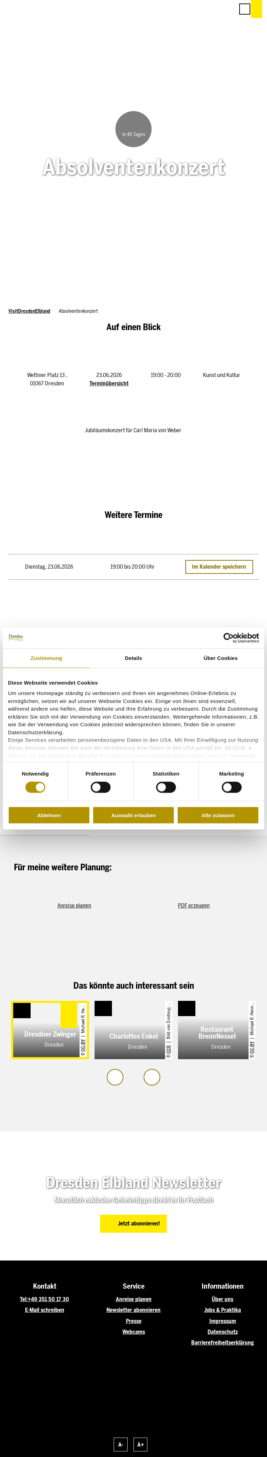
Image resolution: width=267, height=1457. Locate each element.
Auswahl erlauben (133, 815)
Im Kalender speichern (219, 567)
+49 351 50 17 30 (48, 1299)
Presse (133, 1321)
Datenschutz (223, 1332)
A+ (140, 1444)
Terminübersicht (109, 383)
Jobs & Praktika (222, 1310)
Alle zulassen (218, 815)
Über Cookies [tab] (221, 658)
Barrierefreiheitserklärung (222, 1342)
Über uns (222, 1299)
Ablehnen (49, 815)
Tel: (24, 1299)
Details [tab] (133, 658)
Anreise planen (134, 1299)
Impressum (222, 1321)
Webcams (133, 1332)
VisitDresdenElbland (29, 311)
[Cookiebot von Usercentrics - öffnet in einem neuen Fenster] (228, 638)
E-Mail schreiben (44, 1310)
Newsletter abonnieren (133, 1310)
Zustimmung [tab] (46, 658)
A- (120, 1444)
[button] (198, 9)
